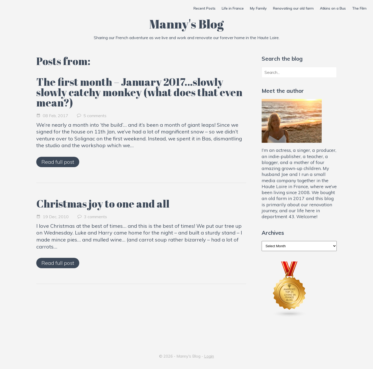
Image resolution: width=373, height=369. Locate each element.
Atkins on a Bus (333, 8)
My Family (258, 8)
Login (209, 356)
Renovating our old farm (293, 8)
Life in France (233, 8)
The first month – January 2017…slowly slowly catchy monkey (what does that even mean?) (139, 92)
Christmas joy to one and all (102, 204)
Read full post (57, 162)
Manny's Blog (186, 23)
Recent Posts (204, 8)
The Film (359, 8)
